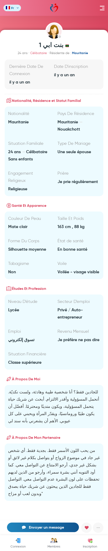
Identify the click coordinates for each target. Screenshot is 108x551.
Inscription (90, 543)
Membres (53, 543)
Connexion (18, 543)
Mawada (54, 8)
